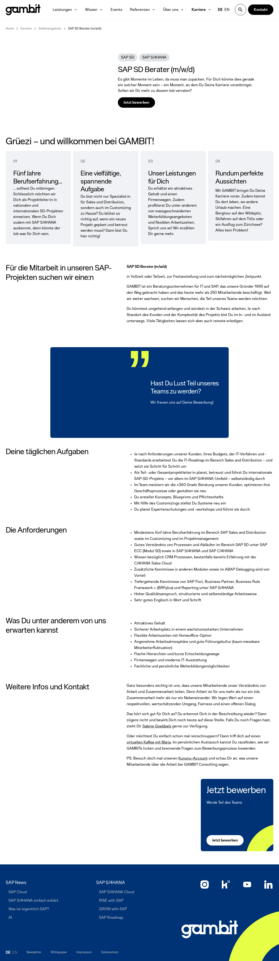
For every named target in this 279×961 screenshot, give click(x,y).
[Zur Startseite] (209, 929)
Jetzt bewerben (236, 790)
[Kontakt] (260, 9)
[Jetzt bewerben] (225, 840)
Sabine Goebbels (156, 726)
